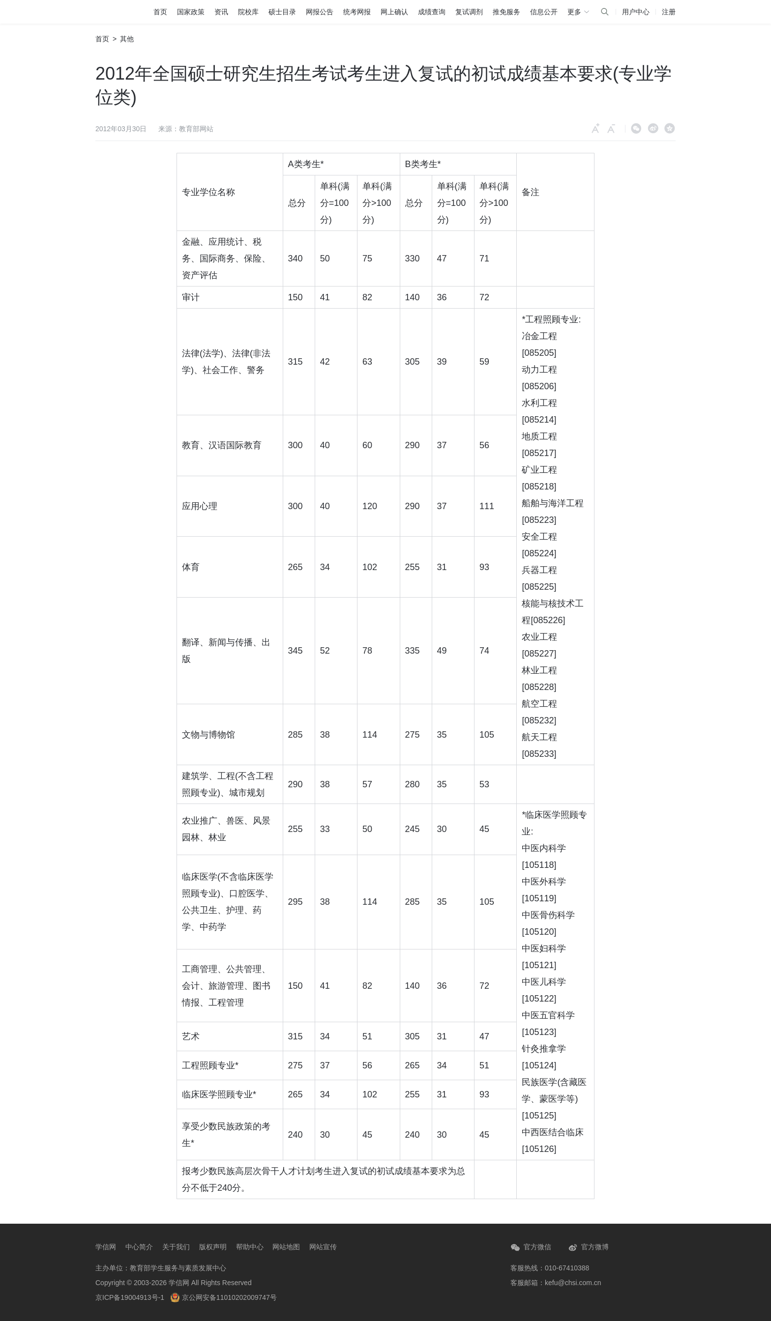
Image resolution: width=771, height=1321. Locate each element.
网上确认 (394, 12)
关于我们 (176, 1247)
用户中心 (636, 12)
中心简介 (139, 1247)
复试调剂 (469, 12)
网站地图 (286, 1247)
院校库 (248, 12)
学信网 (105, 1247)
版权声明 (213, 1247)
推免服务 (506, 12)
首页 (160, 12)
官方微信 (530, 1247)
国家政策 (191, 12)
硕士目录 (282, 12)
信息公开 (544, 12)
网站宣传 (323, 1247)
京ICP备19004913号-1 (129, 1297)
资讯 (221, 12)
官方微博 (588, 1247)
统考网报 (357, 12)
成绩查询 (431, 12)
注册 (669, 12)
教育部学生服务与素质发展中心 (178, 1268)
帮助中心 (250, 1247)
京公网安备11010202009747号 (223, 1297)
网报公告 (319, 12)
